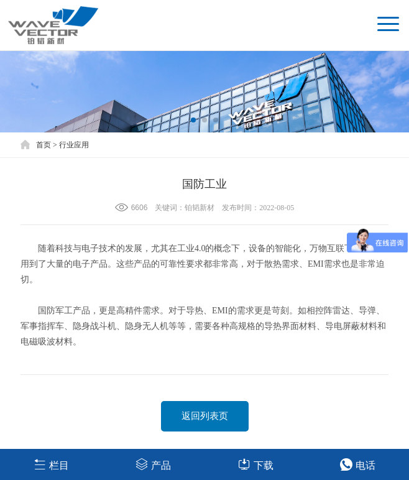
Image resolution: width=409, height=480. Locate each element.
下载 (255, 464)
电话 (357, 464)
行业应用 (74, 145)
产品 (153, 464)
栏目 (51, 464)
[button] (193, 120)
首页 (43, 145)
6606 (139, 207)
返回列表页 (205, 416)
